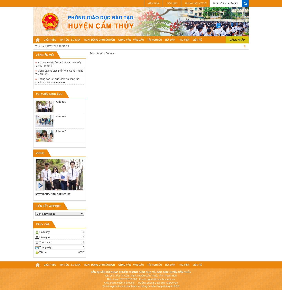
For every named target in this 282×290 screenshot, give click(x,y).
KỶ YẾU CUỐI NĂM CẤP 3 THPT (52, 194)
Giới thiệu (50, 40)
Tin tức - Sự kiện (70, 40)
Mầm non (153, 3)
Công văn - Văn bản (131, 40)
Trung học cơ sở (195, 3)
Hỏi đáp (170, 40)
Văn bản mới (45, 55)
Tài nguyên (154, 40)
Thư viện (183, 40)
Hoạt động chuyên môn (99, 40)
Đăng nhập (237, 39)
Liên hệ (197, 40)
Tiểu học (172, 3)
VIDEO (40, 153)
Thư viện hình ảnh (49, 94)
